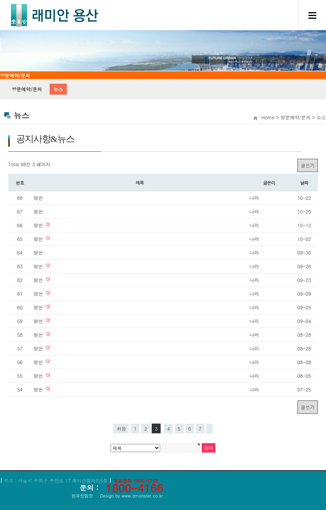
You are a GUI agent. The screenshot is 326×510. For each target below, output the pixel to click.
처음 (121, 428)
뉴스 (58, 89)
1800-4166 (134, 488)
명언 (38, 197)
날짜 (304, 183)
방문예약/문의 (27, 89)
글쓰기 (308, 165)
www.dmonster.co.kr (142, 496)
